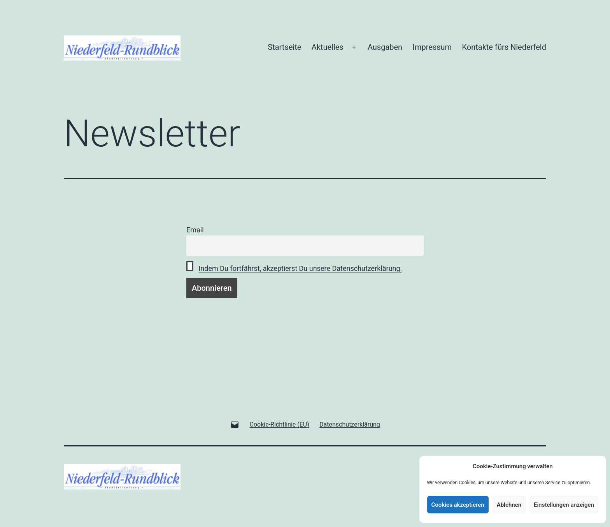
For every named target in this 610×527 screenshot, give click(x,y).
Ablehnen (509, 504)
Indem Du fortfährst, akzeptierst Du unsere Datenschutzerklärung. (300, 268)
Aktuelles (328, 47)
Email (195, 230)
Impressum (432, 47)
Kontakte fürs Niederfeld (504, 47)
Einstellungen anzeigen (564, 504)
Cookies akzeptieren (457, 504)
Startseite (284, 47)
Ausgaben (385, 47)
